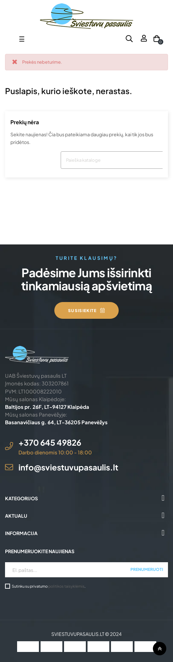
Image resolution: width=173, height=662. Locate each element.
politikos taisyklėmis (66, 586)
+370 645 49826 (49, 442)
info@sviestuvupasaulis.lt (68, 467)
